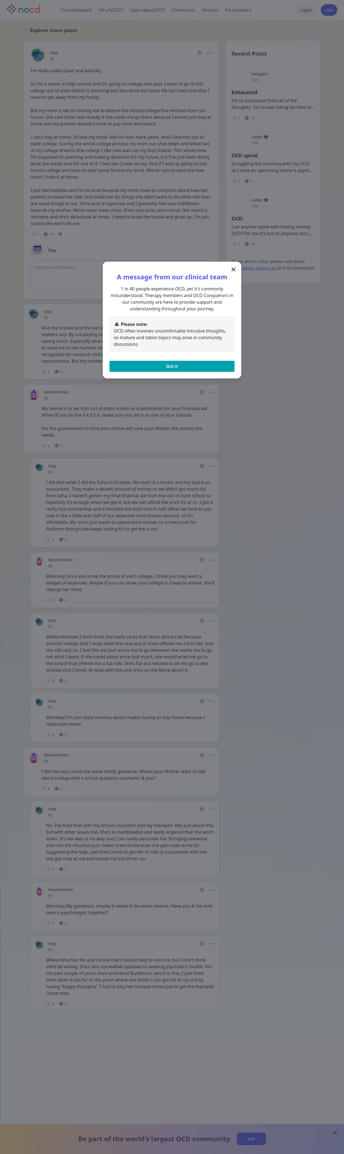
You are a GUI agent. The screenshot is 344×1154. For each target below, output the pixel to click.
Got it (172, 366)
